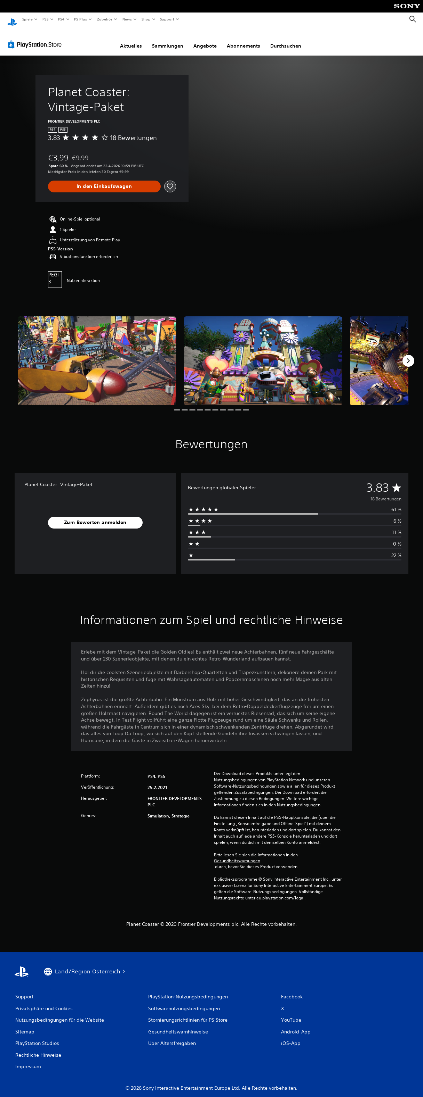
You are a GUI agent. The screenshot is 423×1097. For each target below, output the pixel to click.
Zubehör (104, 19)
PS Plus (80, 19)
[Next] (408, 354)
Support (167, 19)
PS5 (45, 19)
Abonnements (243, 39)
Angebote (205, 39)
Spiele (27, 19)
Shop (145, 19)
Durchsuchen (285, 39)
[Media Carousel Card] (97, 354)
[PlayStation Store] (36, 37)
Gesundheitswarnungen (237, 854)
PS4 (61, 19)
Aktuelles (131, 39)
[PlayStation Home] (12, 19)
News (127, 19)
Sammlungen (167, 39)
